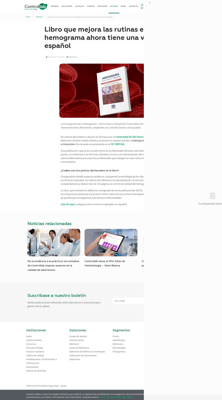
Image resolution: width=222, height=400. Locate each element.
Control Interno (77, 340)
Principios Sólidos (34, 347)
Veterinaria (118, 344)
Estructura (31, 344)
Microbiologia (119, 347)
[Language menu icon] (177, 6)
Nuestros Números (35, 351)
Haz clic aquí (67, 204)
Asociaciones (32, 367)
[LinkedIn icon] (182, 385)
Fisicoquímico (119, 351)
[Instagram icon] (191, 385)
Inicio (28, 17)
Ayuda (63, 385)
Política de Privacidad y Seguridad (42, 385)
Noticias (39, 17)
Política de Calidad (35, 355)
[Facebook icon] (177, 385)
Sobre (29, 336)
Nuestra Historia (34, 340)
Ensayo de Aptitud (78, 336)
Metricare (74, 344)
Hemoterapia (119, 340)
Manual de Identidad (36, 370)
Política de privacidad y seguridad (115, 397)
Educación (73, 57)
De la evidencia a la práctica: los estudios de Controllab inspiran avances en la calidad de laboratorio (53, 265)
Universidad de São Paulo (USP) (132, 136)
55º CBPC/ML (117, 144)
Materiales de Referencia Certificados (87, 351)
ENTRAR (189, 6)
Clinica (116, 336)
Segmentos (75, 359)
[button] (148, 56)
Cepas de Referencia (79, 347)
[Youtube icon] (186, 385)
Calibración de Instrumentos (83, 355)
